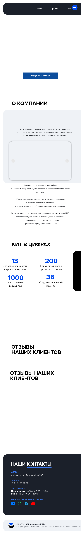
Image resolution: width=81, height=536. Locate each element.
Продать (55, 8)
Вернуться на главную (40, 75)
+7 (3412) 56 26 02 (20, 483)
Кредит (70, 8)
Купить (40, 8)
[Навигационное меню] (74, 7)
